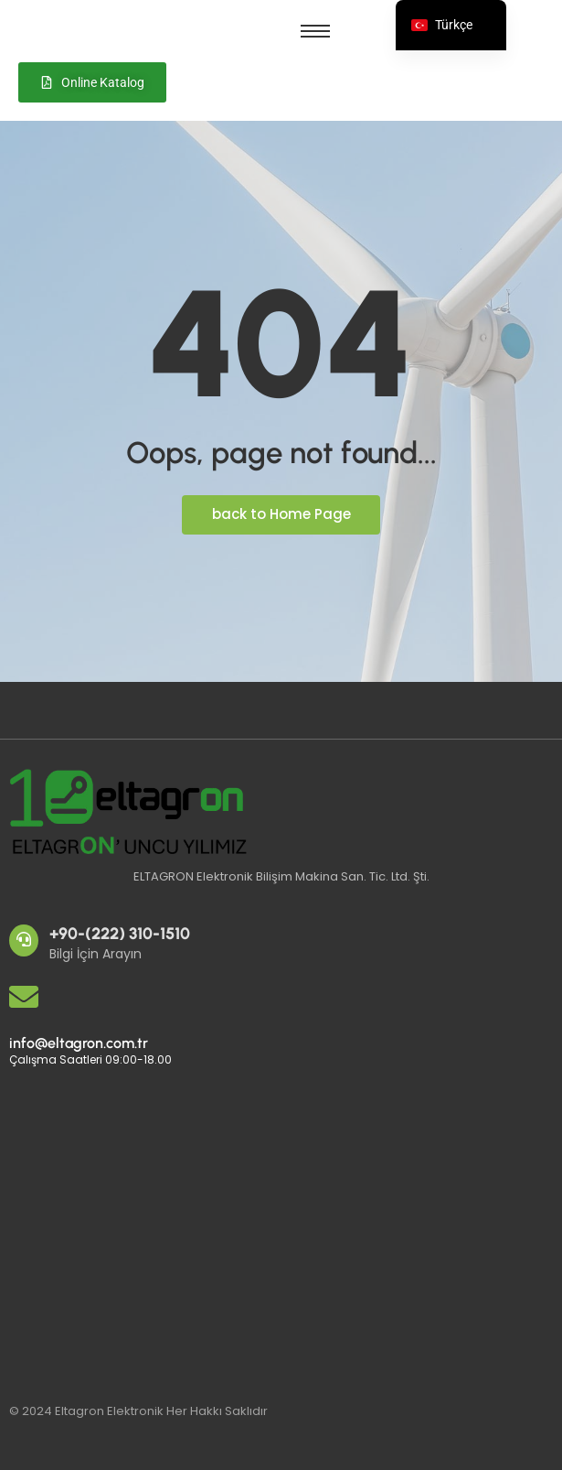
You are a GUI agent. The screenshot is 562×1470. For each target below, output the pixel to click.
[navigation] (451, 25)
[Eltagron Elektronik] (132, 1228)
